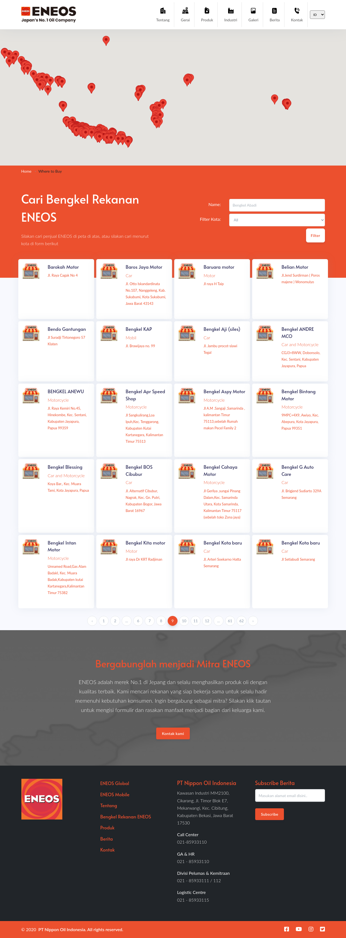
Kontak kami (173, 733)
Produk (207, 14)
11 (195, 620)
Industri (230, 14)
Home (26, 171)
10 (184, 620)
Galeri (253, 14)
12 (207, 620)
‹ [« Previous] (92, 620)
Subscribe (269, 814)
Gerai (185, 14)
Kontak (297, 14)
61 (230, 620)
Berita (275, 14)
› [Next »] (253, 620)
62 (241, 620)
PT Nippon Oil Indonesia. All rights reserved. (80, 929)
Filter (315, 235)
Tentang (163, 14)
